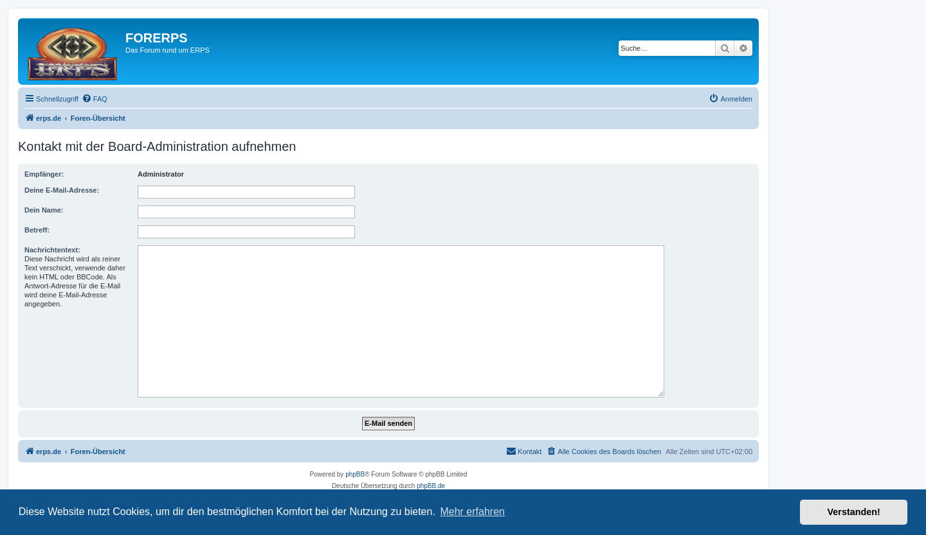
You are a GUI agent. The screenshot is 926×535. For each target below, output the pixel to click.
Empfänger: (44, 174)
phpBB (355, 474)
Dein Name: (44, 210)
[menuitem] (94, 99)
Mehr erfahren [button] (472, 511)
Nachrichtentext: (52, 250)
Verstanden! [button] (854, 512)
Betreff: (37, 230)
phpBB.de (431, 485)
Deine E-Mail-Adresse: (61, 190)
